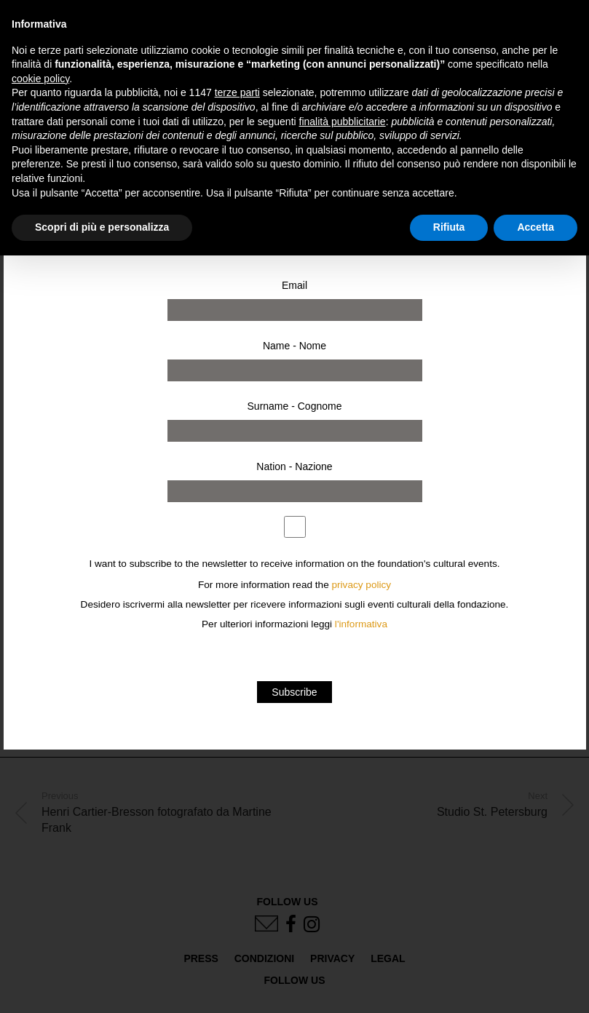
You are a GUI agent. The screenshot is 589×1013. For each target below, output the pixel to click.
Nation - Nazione (294, 466)
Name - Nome (294, 345)
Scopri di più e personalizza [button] (102, 227)
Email (294, 285)
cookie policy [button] (40, 78)
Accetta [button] (535, 227)
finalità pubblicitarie (342, 121)
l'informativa (361, 624)
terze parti (237, 92)
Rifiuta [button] (449, 227)
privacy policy (362, 584)
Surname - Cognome (295, 406)
